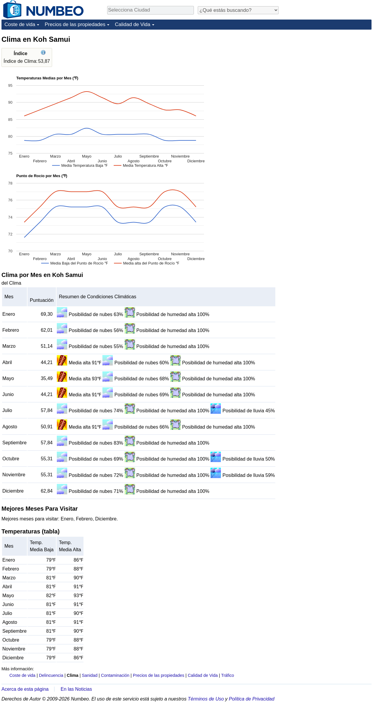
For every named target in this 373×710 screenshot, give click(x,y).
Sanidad (89, 675)
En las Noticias (76, 689)
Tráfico (227, 675)
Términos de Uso (206, 698)
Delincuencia (51, 675)
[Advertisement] (327, 72)
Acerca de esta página (25, 689)
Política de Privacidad (251, 698)
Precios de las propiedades (75, 24)
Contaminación (115, 675)
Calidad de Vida (132, 24)
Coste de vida (19, 24)
